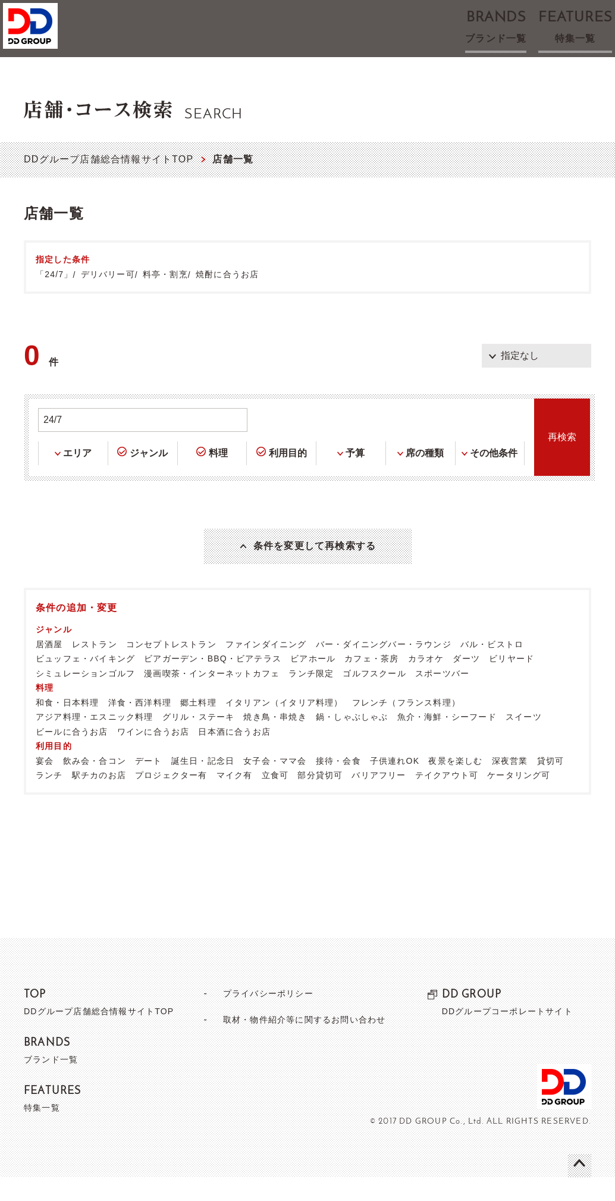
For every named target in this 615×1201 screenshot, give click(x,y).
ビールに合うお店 (72, 755)
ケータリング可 (518, 799)
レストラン (94, 668)
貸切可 (550, 784)
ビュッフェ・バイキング (85, 682)
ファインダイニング (266, 668)
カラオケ (426, 682)
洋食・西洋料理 (139, 726)
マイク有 (234, 799)
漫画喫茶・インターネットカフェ (212, 697)
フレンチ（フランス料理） (406, 726)
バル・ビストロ (491, 668)
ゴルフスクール (374, 697)
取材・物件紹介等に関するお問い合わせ (304, 1043)
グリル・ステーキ (198, 740)
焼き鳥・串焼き (274, 740)
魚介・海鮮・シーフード (447, 740)
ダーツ (466, 682)
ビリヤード (511, 682)
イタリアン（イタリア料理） (284, 726)
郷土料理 (198, 726)
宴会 (45, 784)
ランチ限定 (311, 697)
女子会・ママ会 (274, 784)
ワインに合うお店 (153, 755)
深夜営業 (510, 784)
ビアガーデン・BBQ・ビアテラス (212, 682)
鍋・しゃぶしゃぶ (352, 740)
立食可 (275, 799)
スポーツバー (442, 697)
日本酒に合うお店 (234, 755)
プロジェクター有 (171, 799)
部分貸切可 (320, 799)
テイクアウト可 (446, 799)
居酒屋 (49, 668)
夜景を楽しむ (455, 784)
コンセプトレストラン (171, 668)
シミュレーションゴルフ (85, 697)
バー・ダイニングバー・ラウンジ (383, 668)
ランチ (49, 799)
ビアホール (312, 682)
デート (148, 784)
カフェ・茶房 (371, 682)
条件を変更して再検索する (314, 558)
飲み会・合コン (94, 784)
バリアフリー (379, 799)
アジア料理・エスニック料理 (94, 740)
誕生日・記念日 (202, 784)
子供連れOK (394, 784)
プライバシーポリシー (263, 1017)
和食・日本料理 (67, 726)
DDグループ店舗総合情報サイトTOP (108, 159)
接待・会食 (338, 784)
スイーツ (524, 740)
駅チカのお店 (99, 799)
